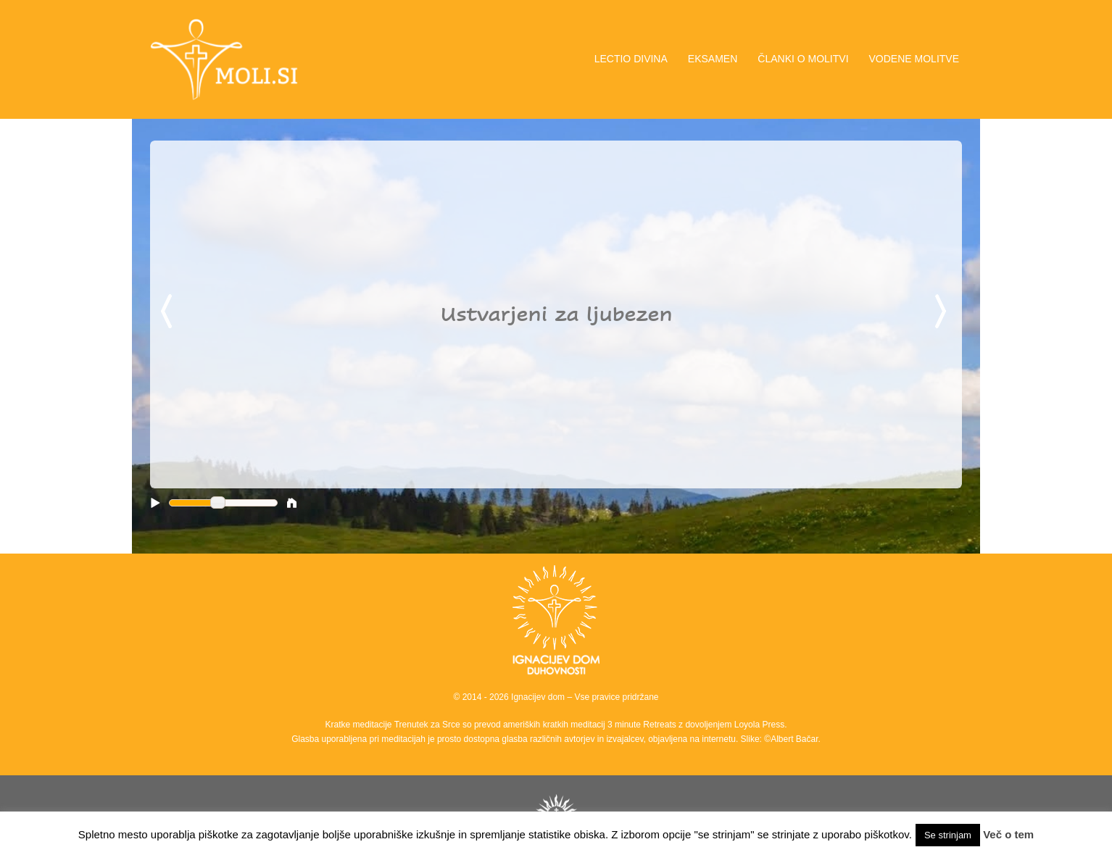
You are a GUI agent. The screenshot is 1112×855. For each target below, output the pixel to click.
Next (943, 312)
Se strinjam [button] (947, 835)
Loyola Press (759, 725)
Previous (169, 312)
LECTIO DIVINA (631, 58)
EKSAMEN (712, 58)
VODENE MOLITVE (914, 58)
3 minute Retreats (643, 725)
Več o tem (1008, 834)
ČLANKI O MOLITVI (803, 58)
